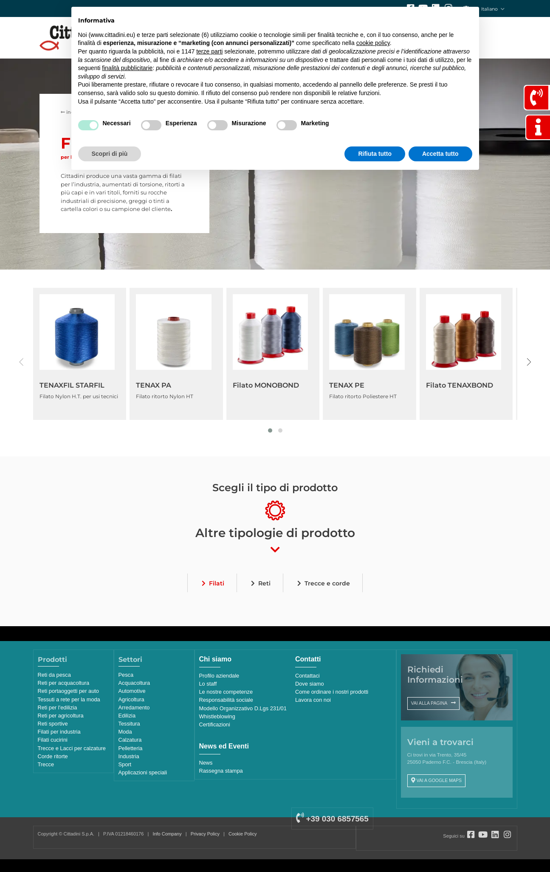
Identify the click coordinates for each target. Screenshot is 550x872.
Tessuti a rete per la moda (69, 699)
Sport (125, 764)
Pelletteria (130, 748)
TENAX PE (346, 385)
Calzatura (130, 740)
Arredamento (134, 707)
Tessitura (129, 723)
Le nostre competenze (226, 692)
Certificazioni (214, 724)
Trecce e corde (327, 583)
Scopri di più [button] (110, 153)
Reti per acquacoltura (64, 683)
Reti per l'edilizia (57, 707)
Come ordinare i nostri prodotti (331, 692)
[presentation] (21, 362)
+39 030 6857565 (332, 818)
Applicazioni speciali (142, 772)
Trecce (46, 764)
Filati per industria (59, 732)
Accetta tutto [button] (440, 153)
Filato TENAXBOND (459, 385)
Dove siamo (309, 684)
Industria (128, 756)
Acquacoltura (134, 683)
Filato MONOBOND (266, 385)
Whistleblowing (217, 716)
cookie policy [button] (373, 42)
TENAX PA (153, 385)
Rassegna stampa (221, 771)
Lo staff (208, 684)
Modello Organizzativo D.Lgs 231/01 (243, 708)
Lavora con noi (313, 700)
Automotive (132, 691)
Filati (216, 583)
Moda (125, 732)
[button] (270, 430)
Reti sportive (53, 723)
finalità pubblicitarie (127, 68)
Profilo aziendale (219, 675)
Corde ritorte (53, 756)
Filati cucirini (53, 740)
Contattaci (307, 675)
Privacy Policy (205, 833)
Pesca (126, 675)
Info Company (166, 833)
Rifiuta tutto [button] (375, 153)
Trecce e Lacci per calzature (72, 748)
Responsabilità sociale (226, 700)
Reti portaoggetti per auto (68, 691)
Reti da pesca (54, 675)
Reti (264, 583)
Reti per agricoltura (61, 715)
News (206, 762)
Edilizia (127, 715)
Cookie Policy (242, 833)
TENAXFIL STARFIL (71, 385)
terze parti (209, 51)
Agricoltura (131, 699)
